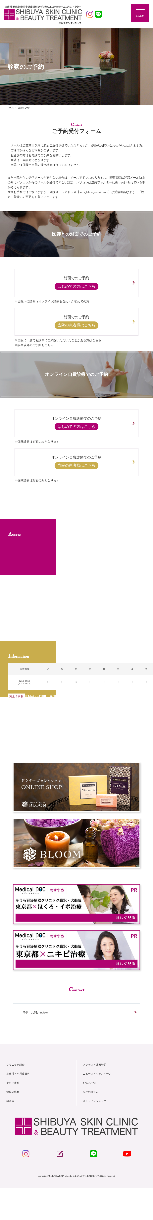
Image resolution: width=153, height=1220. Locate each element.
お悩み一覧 (90, 1111)
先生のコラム (91, 1120)
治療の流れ (13, 1120)
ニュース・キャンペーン (98, 1102)
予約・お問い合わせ (39, 1038)
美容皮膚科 (13, 1111)
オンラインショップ (95, 1129)
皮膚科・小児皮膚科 (18, 1102)
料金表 (10, 1129)
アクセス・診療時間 (95, 1093)
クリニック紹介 (16, 1093)
